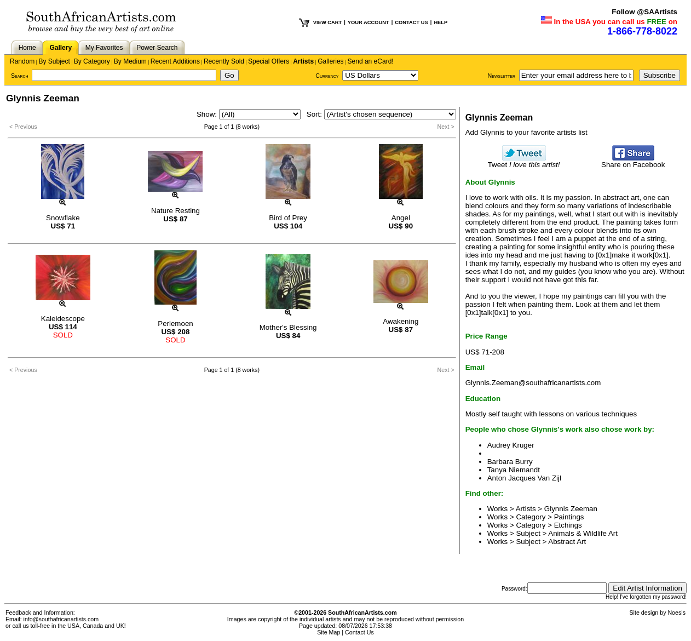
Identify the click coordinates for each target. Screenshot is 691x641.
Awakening (400, 321)
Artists (303, 61)
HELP (440, 22)
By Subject (54, 61)
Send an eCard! (371, 61)
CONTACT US (411, 22)
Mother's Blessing (288, 327)
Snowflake (63, 218)
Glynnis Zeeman (570, 509)
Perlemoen (175, 323)
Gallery (60, 47)
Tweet (524, 161)
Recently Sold (224, 61)
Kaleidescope (63, 318)
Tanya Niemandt (513, 470)
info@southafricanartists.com (61, 619)
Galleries (330, 61)
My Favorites (104, 47)
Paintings (569, 517)
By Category (92, 61)
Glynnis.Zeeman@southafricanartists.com (533, 383)
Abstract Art (567, 541)
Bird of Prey (288, 218)
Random (22, 61)
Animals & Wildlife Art (583, 533)
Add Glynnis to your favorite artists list (526, 132)
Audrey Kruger (510, 445)
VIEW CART (327, 22)
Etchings (568, 525)
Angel (400, 218)
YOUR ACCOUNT (368, 22)
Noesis (676, 612)
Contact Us (359, 632)
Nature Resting (175, 211)
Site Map (328, 632)
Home (27, 47)
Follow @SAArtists (644, 12)
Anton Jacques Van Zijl (524, 478)
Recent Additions (175, 61)
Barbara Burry (510, 461)
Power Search (156, 47)
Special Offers (268, 61)
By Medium (130, 61)
